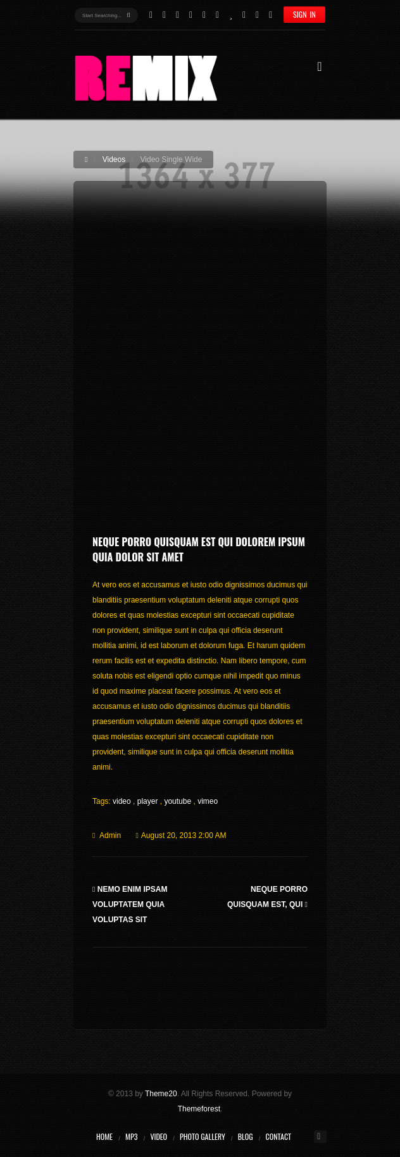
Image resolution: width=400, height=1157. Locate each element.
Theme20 (161, 1093)
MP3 (131, 1136)
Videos (114, 159)
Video (158, 1136)
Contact (278, 1136)
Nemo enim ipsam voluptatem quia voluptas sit (129, 904)
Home (104, 1136)
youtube (178, 801)
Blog (245, 1136)
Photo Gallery (202, 1136)
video (123, 801)
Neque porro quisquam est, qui (267, 897)
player (148, 801)
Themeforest (199, 1108)
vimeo (207, 801)
